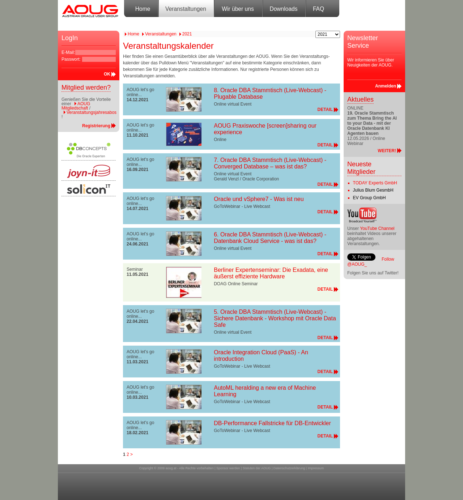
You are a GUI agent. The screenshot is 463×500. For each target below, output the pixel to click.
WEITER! (387, 150)
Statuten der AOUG (257, 468)
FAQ (318, 9)
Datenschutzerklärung (289, 468)
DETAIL (325, 109)
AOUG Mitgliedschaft (75, 106)
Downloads (283, 9)
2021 (187, 34)
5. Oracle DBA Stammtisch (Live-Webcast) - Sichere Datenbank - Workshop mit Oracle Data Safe (275, 318)
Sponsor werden (228, 468)
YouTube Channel (377, 228)
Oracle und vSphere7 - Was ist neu (258, 199)
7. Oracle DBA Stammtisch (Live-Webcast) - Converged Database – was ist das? (270, 163)
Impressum (316, 468)
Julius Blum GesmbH (373, 190)
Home (142, 9)
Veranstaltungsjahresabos (91, 112)
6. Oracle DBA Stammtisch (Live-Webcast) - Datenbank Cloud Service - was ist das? (270, 237)
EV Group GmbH (369, 197)
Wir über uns (238, 9)
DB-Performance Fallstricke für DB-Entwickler (272, 423)
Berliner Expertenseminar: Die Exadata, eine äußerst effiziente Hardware (271, 273)
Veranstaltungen (185, 9)
